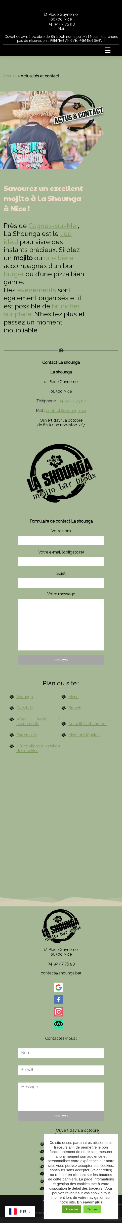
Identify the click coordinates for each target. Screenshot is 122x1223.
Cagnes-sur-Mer (53, 226)
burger (14, 274)
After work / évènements (38, 721)
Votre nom (61, 537)
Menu (73, 696)
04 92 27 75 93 (61, 24)
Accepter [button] (71, 1209)
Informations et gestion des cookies (38, 748)
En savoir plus (90, 1202)
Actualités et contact (87, 723)
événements (36, 290)
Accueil (9, 76)
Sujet (61, 579)
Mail (61, 28)
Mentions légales (83, 735)
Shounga (24, 696)
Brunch (74, 708)
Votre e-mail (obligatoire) (61, 558)
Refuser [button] (92, 1209)
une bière (58, 258)
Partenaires (26, 735)
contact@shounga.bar (66, 410)
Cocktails (24, 708)
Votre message (61, 621)
